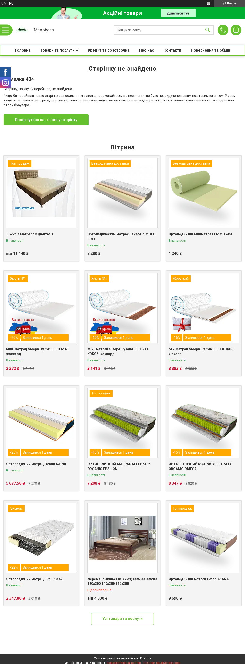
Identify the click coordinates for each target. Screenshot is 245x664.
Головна (23, 50)
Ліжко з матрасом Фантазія (30, 234)
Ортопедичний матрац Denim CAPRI (36, 464)
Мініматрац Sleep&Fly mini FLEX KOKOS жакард (201, 351)
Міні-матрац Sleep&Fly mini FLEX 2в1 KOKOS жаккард (117, 351)
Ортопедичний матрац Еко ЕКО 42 (34, 579)
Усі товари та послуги (122, 618)
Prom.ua (145, 658)
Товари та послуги (57, 50)
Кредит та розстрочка (109, 50)
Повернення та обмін (210, 50)
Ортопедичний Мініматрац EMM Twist (200, 234)
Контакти (172, 50)
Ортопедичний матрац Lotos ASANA (199, 579)
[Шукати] (207, 30)
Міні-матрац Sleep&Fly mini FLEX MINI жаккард (37, 351)
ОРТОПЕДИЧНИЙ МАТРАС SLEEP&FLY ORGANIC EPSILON (118, 466)
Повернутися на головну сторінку (46, 119)
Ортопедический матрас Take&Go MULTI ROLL (121, 236)
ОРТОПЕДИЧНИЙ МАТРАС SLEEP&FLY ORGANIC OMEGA (200, 466)
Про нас (146, 50)
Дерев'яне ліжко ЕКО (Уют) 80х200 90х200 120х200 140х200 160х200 (122, 581)
